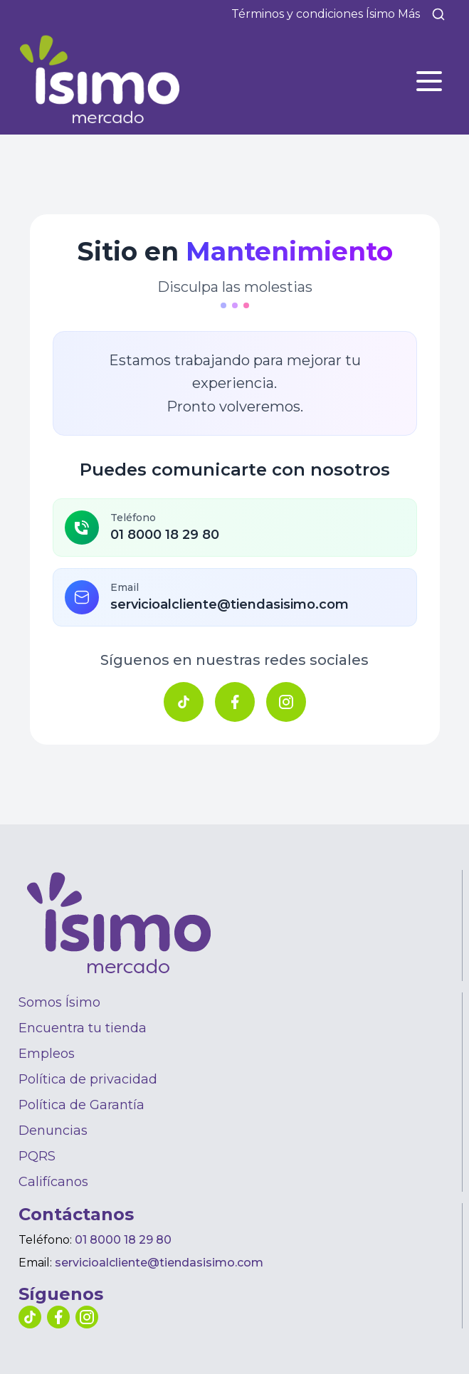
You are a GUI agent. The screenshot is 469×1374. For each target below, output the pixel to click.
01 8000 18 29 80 (123, 1240)
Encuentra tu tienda (83, 1028)
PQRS (37, 1156)
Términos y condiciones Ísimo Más (325, 14)
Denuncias (53, 1130)
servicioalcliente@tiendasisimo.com (159, 1262)
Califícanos (53, 1182)
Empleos (47, 1053)
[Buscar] (438, 14)
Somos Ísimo (59, 1002)
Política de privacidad (88, 1079)
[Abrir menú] (429, 81)
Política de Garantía (81, 1105)
